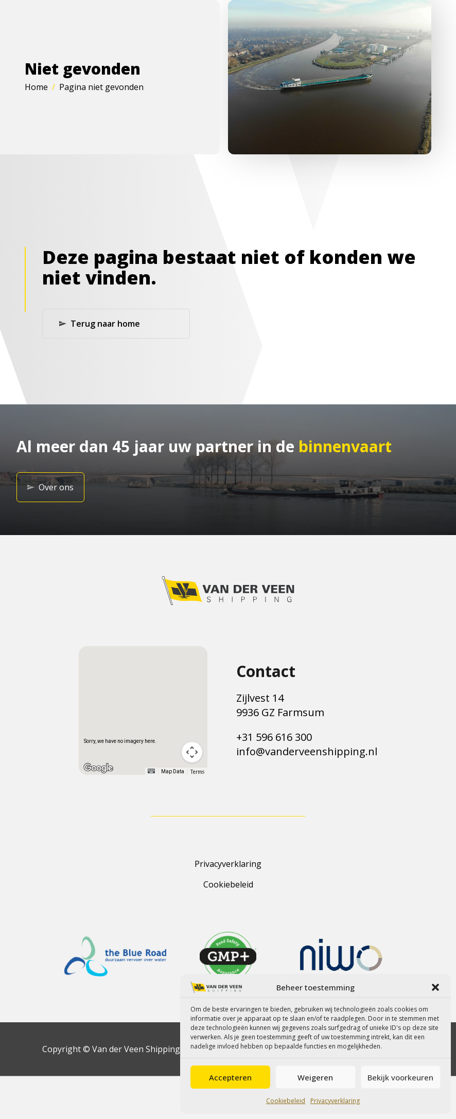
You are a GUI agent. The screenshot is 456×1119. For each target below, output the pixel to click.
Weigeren (315, 1077)
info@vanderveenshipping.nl (306, 751)
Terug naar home (99, 323)
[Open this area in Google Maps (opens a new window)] (98, 768)
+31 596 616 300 (274, 737)
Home (36, 87)
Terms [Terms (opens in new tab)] (197, 771)
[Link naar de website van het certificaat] (115, 956)
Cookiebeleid (285, 1100)
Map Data (172, 771)
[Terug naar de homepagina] (228, 590)
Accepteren (230, 1077)
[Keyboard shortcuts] (151, 771)
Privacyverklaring (335, 1100)
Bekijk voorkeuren (400, 1077)
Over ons (50, 487)
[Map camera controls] (192, 752)
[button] (435, 987)
